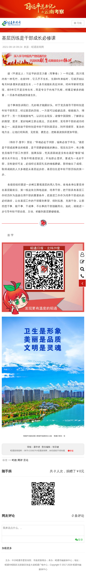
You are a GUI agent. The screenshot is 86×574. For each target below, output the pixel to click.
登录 (79, 539)
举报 (71, 451)
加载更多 (7, 548)
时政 (14, 460)
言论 (25, 460)
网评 (20, 460)
